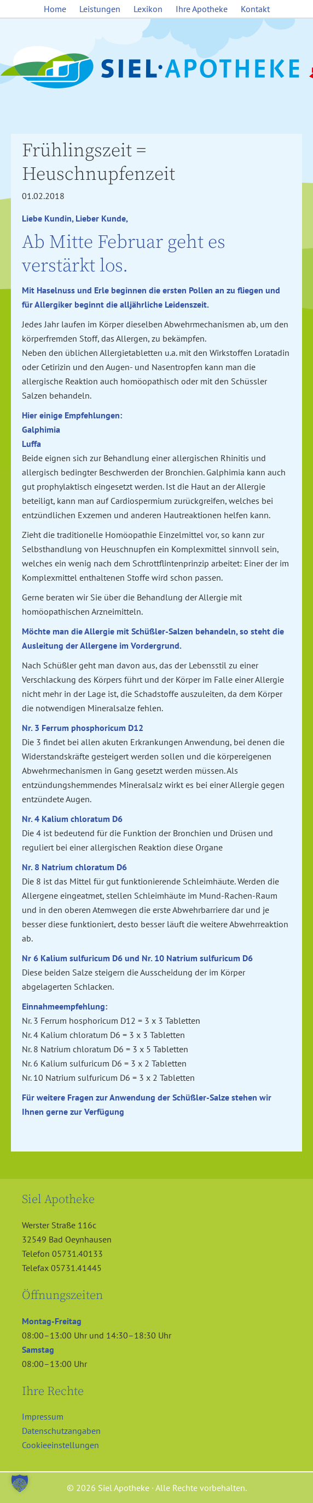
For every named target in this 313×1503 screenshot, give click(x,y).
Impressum (42, 1416)
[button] (19, 1483)
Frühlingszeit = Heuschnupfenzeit (98, 162)
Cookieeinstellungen (60, 1444)
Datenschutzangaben (61, 1430)
